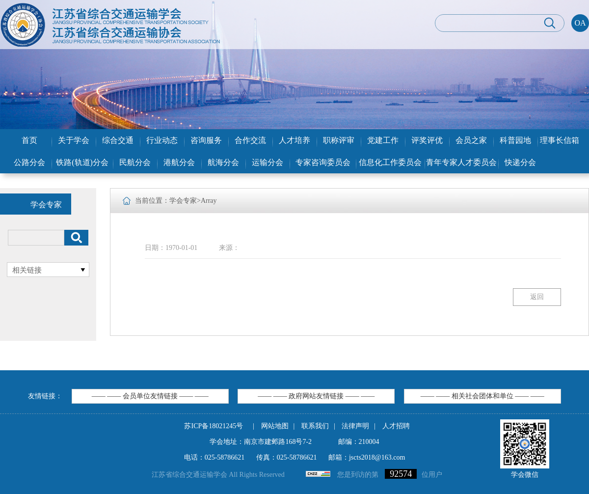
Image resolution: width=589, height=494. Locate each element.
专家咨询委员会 (322, 162)
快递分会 (520, 162)
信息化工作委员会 (390, 162)
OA (580, 23)
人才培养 (294, 140)
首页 (29, 140)
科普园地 (515, 140)
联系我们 (315, 426)
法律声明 (355, 426)
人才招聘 (396, 426)
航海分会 (223, 162)
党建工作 (383, 140)
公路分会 (29, 162)
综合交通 (118, 140)
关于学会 (73, 140)
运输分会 (267, 162)
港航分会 (179, 162)
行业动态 (162, 140)
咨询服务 (206, 140)
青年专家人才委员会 (461, 162)
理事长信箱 (559, 140)
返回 (537, 297)
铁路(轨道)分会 (82, 162)
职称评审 (338, 140)
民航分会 (135, 162)
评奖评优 (427, 140)
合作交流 (250, 140)
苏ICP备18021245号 (213, 426)
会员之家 (471, 140)
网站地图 (275, 426)
